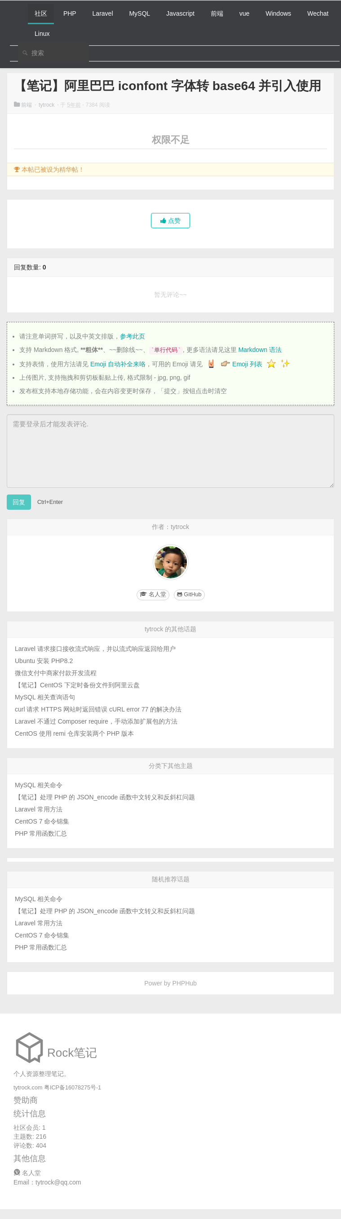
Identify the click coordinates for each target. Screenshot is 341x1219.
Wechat (317, 13)
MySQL (139, 13)
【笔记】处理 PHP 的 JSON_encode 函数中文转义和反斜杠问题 (105, 797)
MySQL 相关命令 (38, 785)
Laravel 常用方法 (38, 809)
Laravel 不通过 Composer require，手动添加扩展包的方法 (96, 721)
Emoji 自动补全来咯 (118, 364)
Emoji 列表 (248, 364)
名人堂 (27, 1172)
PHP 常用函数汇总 (41, 833)
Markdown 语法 (259, 349)
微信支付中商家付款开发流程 (56, 673)
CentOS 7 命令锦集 (42, 821)
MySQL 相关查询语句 (45, 697)
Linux (42, 33)
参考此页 (132, 336)
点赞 (170, 220)
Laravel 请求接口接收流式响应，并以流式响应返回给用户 (95, 648)
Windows (278, 13)
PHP (69, 13)
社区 (41, 13)
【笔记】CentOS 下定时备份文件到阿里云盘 (77, 685)
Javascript (180, 13)
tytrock (47, 105)
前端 (217, 13)
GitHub (189, 594)
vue (244, 13)
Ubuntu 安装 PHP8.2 (44, 660)
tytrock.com (27, 1088)
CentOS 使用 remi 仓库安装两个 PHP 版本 (74, 733)
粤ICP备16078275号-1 (72, 1088)
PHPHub (184, 983)
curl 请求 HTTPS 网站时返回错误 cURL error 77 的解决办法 (98, 709)
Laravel (103, 13)
